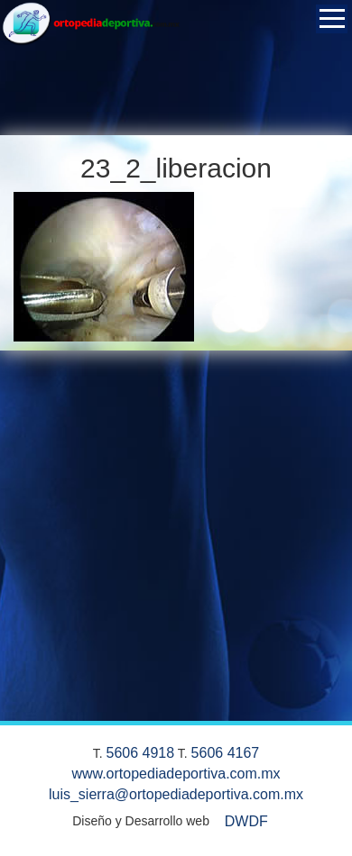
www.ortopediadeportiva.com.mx (175, 773)
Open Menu (331, 19)
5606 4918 (141, 752)
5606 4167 (225, 752)
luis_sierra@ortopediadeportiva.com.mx (176, 794)
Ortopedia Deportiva (90, 27)
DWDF (246, 821)
